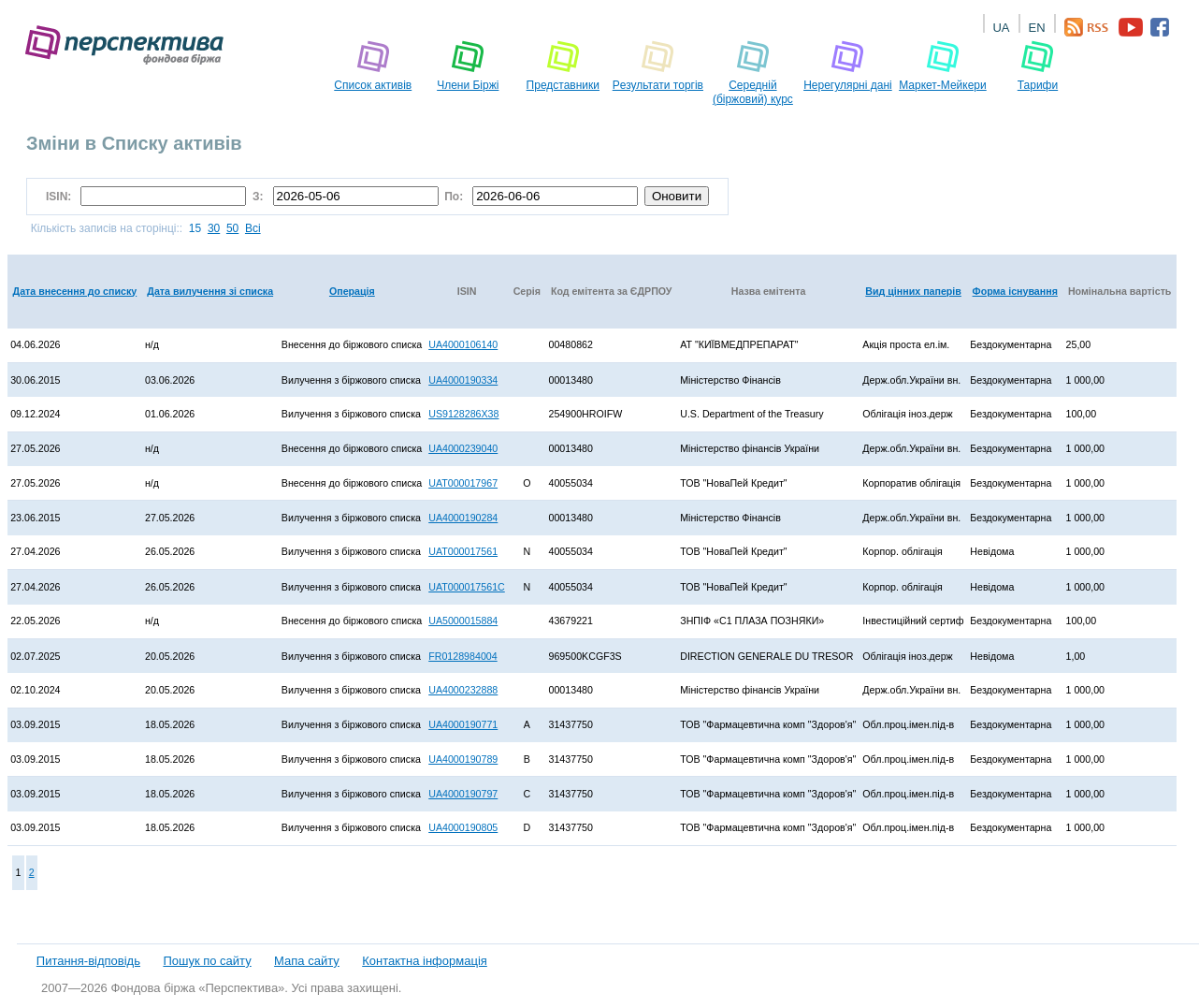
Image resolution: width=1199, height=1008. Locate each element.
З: (260, 196)
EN (1036, 28)
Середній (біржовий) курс (753, 72)
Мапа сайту (306, 961)
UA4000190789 (463, 759)
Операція (352, 291)
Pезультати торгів (658, 65)
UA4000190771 (463, 724)
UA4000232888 (463, 689)
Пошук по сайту (207, 961)
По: (455, 196)
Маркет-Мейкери (943, 65)
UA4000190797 (463, 793)
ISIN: (62, 196)
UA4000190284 (463, 517)
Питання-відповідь (88, 961)
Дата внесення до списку (75, 291)
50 (232, 228)
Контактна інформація (424, 961)
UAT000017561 (463, 551)
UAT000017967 (463, 483)
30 (214, 228)
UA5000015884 (463, 620)
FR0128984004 (462, 656)
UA (1000, 28)
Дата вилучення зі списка (210, 291)
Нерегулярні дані (847, 65)
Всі (253, 228)
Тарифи (1038, 65)
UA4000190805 (463, 827)
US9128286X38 (463, 413)
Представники (563, 65)
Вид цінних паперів (913, 291)
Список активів (373, 65)
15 (195, 228)
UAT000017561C (466, 586)
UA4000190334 (463, 380)
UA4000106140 (463, 344)
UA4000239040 (463, 448)
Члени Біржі (467, 65)
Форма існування (1015, 291)
